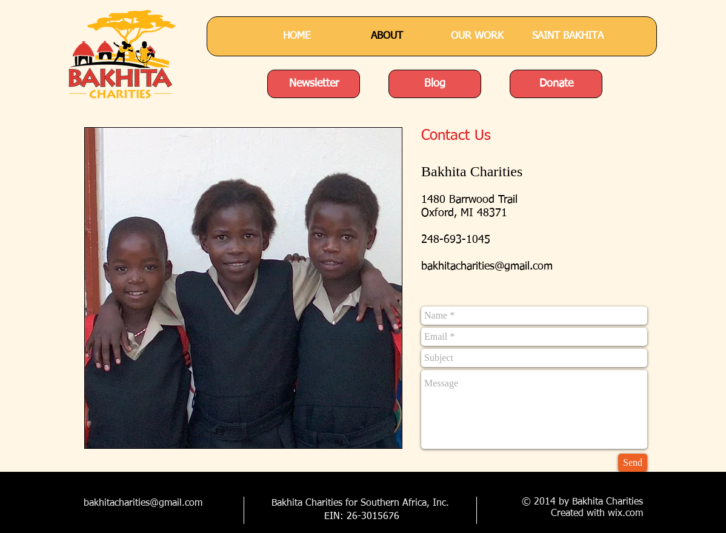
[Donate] (556, 84)
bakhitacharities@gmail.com (487, 266)
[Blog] (434, 84)
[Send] (632, 463)
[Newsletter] (313, 84)
